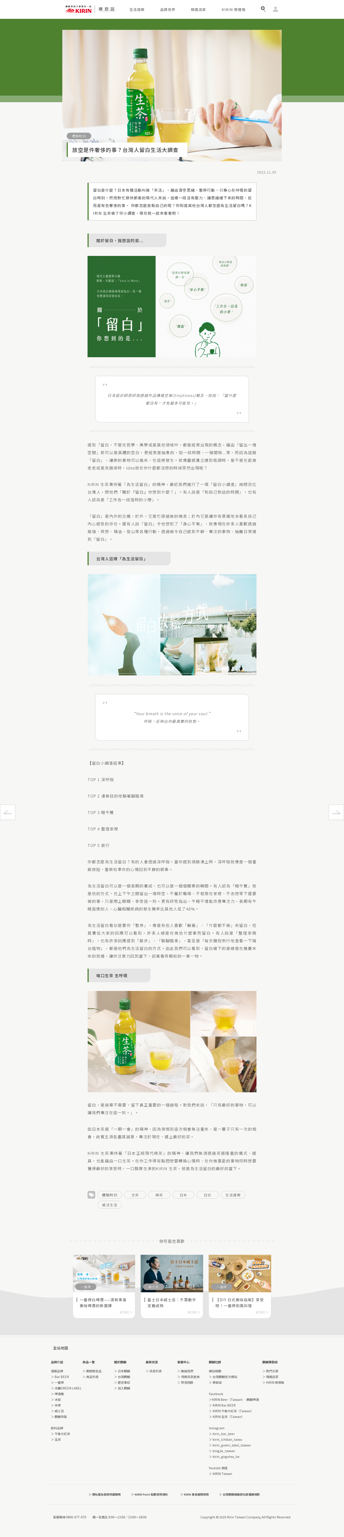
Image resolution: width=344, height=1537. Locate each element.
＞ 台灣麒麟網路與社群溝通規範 (239, 1494)
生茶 (135, 1195)
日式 (207, 1195)
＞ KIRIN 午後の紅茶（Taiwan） (231, 1411)
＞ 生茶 (56, 1439)
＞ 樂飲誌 (215, 1382)
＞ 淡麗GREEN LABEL (66, 1388)
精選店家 (198, 9)
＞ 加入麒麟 (122, 1388)
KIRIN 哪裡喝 (234, 9)
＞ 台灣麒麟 (122, 1377)
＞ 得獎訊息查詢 (188, 1377)
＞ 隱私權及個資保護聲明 (105, 1494)
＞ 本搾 (56, 1405)
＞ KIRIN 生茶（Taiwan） (226, 1416)
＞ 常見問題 (185, 1382)
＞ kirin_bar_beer (222, 1434)
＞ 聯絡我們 (185, 1371)
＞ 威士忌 (57, 1411)
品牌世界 (168, 9)
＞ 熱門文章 (270, 1371)
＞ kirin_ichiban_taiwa (225, 1439)
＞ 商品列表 (90, 1377)
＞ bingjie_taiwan (222, 1451)
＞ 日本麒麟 (122, 1371)
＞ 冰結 (56, 1399)
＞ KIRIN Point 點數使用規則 (149, 1494)
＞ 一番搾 (57, 1382)
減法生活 (109, 1204)
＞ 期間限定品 (92, 1371)
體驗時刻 (109, 1195)
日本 (183, 1195)
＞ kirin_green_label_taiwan (230, 1445)
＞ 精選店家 (270, 1377)
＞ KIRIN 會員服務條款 (194, 1494)
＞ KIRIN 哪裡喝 (273, 1382)
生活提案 (137, 9)
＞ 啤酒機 (57, 1394)
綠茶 (159, 1195)
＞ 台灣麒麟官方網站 (223, 1377)
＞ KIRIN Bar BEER (222, 1405)
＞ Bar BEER (60, 1377)
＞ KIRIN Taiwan (220, 1473)
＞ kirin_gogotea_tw (224, 1456)
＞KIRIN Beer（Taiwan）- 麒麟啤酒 (234, 1399)
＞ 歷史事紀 (122, 1382)
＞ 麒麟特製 (59, 1416)
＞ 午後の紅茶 (60, 1434)
